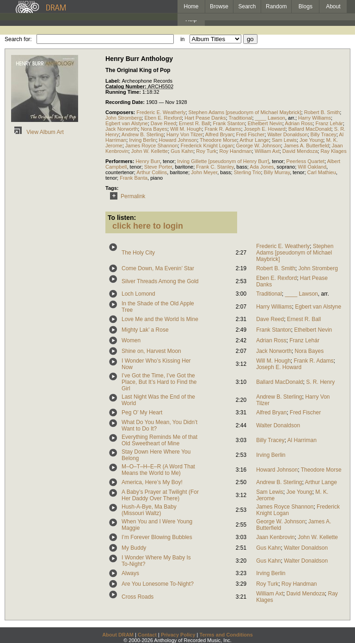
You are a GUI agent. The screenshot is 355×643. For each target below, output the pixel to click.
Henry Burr (147, 161)
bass (242, 167)
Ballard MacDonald (309, 129)
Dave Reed (163, 123)
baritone (184, 167)
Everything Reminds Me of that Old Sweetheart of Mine (159, 440)
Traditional (240, 118)
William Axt (267, 151)
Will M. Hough (186, 129)
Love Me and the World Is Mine (160, 319)
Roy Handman (235, 151)
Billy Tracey (324, 134)
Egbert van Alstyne (126, 123)
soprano (285, 167)
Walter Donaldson (287, 134)
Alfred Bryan (219, 134)
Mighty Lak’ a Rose (145, 330)
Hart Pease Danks (205, 118)
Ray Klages (333, 151)
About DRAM (118, 634)
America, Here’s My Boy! (152, 482)
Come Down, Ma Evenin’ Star (158, 268)
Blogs (305, 6)
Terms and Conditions (226, 634)
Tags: (112, 188)
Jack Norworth (121, 129)
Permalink (126, 196)
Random (276, 6)
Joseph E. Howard (265, 129)
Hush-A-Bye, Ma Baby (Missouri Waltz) (149, 509)
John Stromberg (123, 118)
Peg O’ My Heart (142, 412)
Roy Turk (206, 151)
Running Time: (123, 92)
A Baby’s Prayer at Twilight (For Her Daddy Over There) (160, 495)
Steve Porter (158, 167)
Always (130, 573)
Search (247, 6)
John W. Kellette (149, 151)
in (182, 39)
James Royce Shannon (151, 145)
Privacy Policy (178, 634)
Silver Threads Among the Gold (160, 281)
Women (131, 340)
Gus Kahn (182, 151)
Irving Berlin (142, 140)
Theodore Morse (218, 140)
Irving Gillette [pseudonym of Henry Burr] (223, 161)
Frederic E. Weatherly (160, 112)
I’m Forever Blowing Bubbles (157, 537)
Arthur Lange (254, 140)
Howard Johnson (178, 140)
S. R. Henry (320, 382)
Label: (113, 81)
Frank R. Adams (223, 129)
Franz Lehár (329, 123)
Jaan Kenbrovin (275, 537)
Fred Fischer (250, 134)
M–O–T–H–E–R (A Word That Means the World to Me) (158, 469)
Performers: (120, 161)
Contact (147, 634)
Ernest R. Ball (194, 123)
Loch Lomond (138, 294)
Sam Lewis (284, 140)
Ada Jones (262, 167)
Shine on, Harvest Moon (151, 351)
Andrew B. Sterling (143, 134)
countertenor (119, 172)
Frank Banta (133, 178)
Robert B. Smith (322, 112)
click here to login (147, 226)
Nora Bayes (154, 129)
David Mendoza (300, 151)
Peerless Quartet (305, 161)
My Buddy (134, 548)
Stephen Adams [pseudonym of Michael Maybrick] (245, 112)
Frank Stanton (229, 123)
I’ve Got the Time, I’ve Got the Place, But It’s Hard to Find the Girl (159, 382)
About (333, 6)
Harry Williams (314, 118)
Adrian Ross (298, 123)
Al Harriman (302, 440)
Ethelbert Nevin (265, 123)
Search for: (18, 39)
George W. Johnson (258, 145)
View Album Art (37, 132)
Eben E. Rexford (163, 118)
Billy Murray (277, 172)
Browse (219, 6)
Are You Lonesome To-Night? (158, 584)
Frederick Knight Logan (207, 145)
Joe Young (311, 140)
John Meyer (204, 172)
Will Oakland (312, 167)
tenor (168, 161)
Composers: (120, 112)
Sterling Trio (247, 172)
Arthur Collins (151, 172)
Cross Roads (137, 597)
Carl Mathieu (321, 172)
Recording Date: (125, 102)
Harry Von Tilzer (184, 134)
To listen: (122, 217)
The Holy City (138, 252)
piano (156, 178)
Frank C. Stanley (214, 167)
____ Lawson (270, 118)
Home (191, 6)
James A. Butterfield (306, 145)
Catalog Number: (126, 86)
